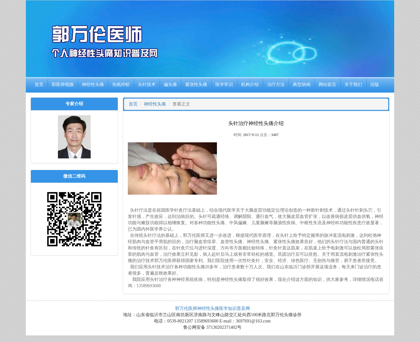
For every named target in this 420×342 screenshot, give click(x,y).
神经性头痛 (93, 84)
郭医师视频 (63, 84)
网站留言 (327, 84)
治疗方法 (276, 84)
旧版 (374, 84)
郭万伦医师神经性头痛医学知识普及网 (212, 308)
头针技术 (147, 84)
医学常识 (224, 84)
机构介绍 (250, 84)
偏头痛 (170, 84)
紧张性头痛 (196, 84)
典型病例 (301, 84)
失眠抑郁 (121, 84)
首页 (39, 84)
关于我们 (353, 84)
